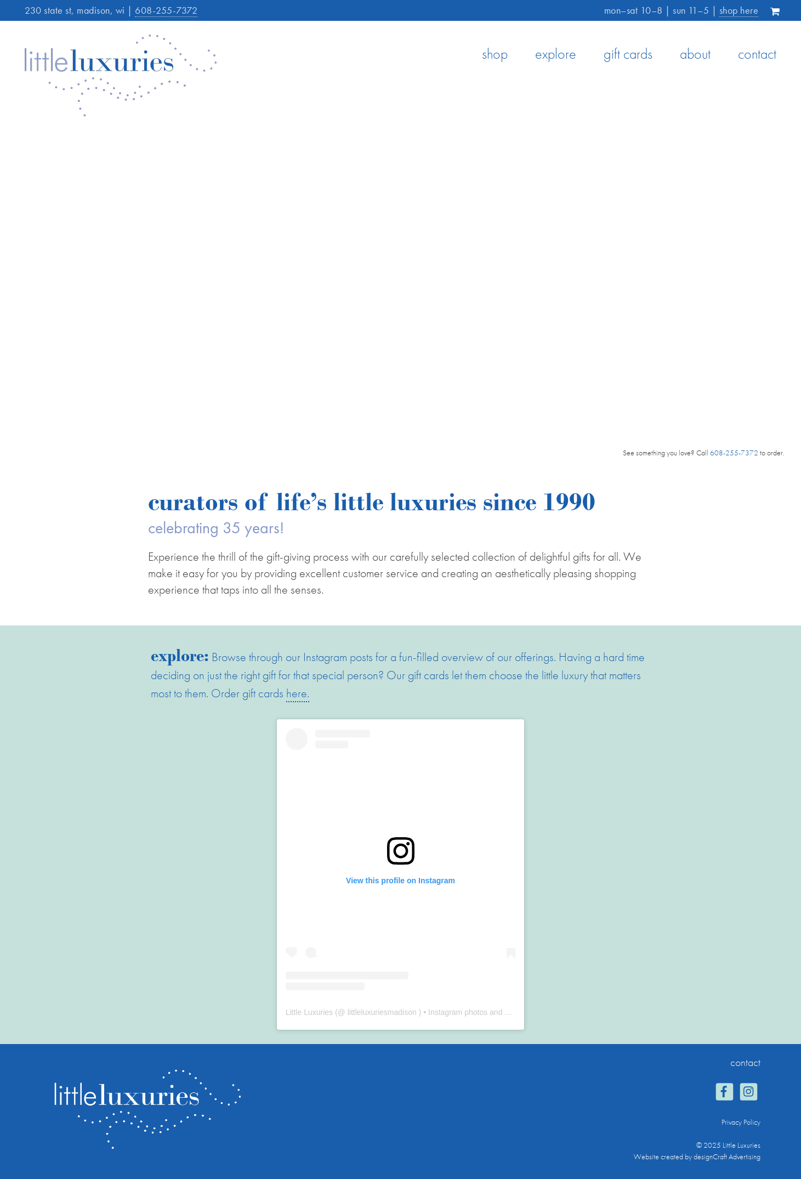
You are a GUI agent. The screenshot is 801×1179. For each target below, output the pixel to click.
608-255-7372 (166, 10)
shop (495, 53)
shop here (739, 10)
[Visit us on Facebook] (724, 1092)
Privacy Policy (741, 1122)
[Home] (121, 113)
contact (757, 53)
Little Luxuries (309, 1012)
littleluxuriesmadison (382, 1012)
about (695, 53)
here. (297, 693)
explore (555, 53)
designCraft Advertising (727, 1156)
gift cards (628, 53)
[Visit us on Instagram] (748, 1092)
